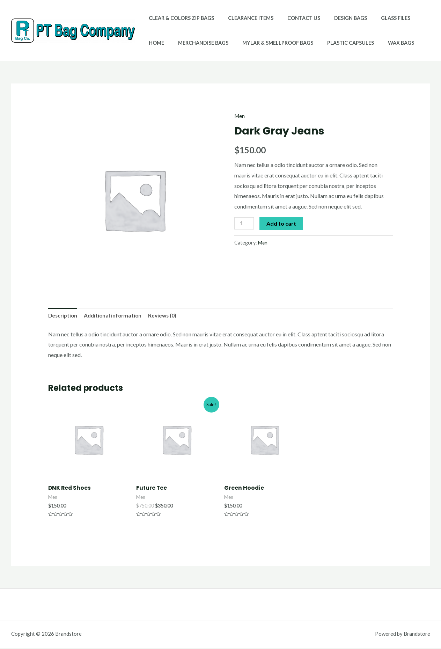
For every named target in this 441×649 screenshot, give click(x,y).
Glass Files (377, 18)
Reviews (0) (166, 316)
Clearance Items (244, 18)
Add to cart (282, 223)
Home (410, 18)
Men (239, 115)
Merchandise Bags (172, 43)
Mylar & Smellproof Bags (242, 43)
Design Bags (336, 18)
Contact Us (293, 18)
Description (63, 316)
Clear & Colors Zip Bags (179, 18)
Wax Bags (358, 43)
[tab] (63, 316)
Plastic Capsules (311, 43)
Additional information (115, 316)
